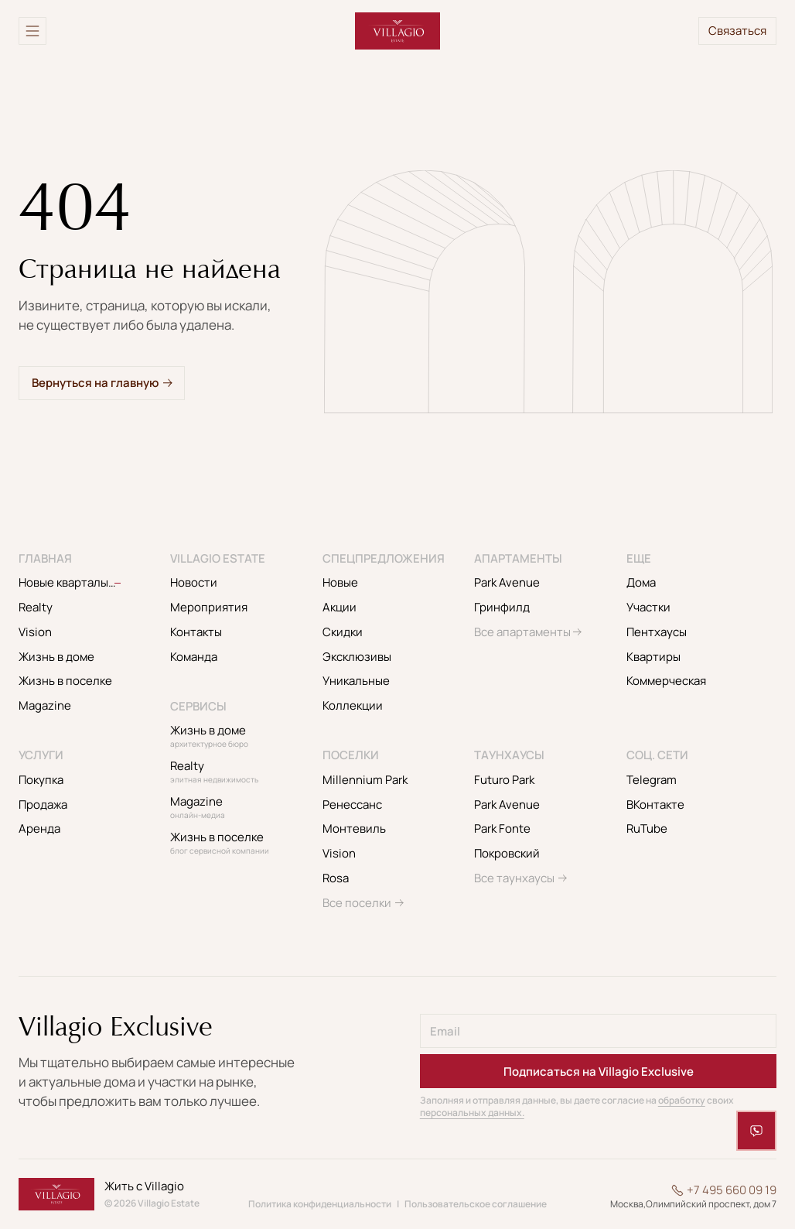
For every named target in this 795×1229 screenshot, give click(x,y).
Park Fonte (502, 828)
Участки (648, 607)
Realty (36, 607)
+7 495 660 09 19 (731, 1190)
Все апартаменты (522, 632)
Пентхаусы (656, 632)
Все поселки (356, 903)
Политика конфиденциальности (319, 1203)
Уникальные (356, 681)
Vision (35, 632)
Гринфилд (502, 607)
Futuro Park (504, 780)
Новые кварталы (84, 582)
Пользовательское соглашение (475, 1203)
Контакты (196, 632)
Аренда (39, 828)
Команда (193, 657)
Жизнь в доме (56, 657)
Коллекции (352, 705)
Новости (193, 582)
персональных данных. (472, 1112)
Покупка (41, 780)
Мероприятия (208, 607)
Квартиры (653, 657)
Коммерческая (666, 681)
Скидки (342, 632)
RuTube (646, 828)
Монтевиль (354, 828)
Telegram (651, 780)
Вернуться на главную (95, 383)
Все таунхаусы (514, 878)
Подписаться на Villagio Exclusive (598, 1071)
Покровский (507, 853)
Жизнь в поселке (65, 681)
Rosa (335, 878)
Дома (641, 582)
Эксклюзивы (356, 657)
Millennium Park (365, 780)
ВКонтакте (655, 804)
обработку (681, 1100)
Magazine (45, 705)
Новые (340, 582)
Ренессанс (352, 804)
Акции (339, 607)
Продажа (43, 804)
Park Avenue (507, 582)
